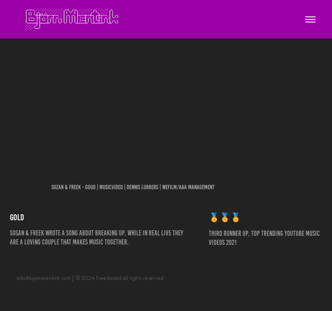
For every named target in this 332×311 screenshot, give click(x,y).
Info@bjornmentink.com (43, 278)
